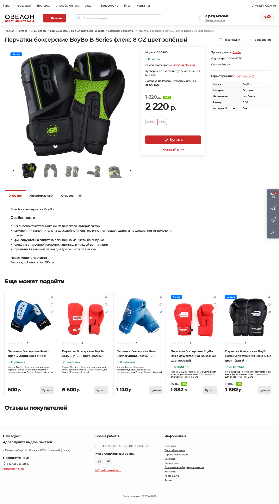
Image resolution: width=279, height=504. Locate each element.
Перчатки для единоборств (87, 30)
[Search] (79, 18)
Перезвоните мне (13, 468)
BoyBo (236, 52)
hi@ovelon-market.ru (108, 470)
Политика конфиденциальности (184, 467)
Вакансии (170, 458)
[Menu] (54, 18)
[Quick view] (52, 297)
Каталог (22, 30)
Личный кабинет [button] (264, 5)
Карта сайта (171, 475)
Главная (9, 30)
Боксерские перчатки (121, 30)
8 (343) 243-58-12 (216, 16)
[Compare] (52, 312)
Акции (90, 5)
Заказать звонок (215, 20)
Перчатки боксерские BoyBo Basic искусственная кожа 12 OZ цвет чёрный (248, 356)
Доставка (43, 5)
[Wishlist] (52, 304)
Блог (127, 5)
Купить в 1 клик (173, 149)
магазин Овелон (184, 65)
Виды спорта (38, 30)
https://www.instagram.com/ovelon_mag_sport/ (99, 461)
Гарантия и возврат (17, 5)
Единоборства (59, 30)
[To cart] (47, 390)
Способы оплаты (67, 5)
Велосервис (109, 5)
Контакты (143, 5)
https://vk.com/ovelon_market (108, 461)
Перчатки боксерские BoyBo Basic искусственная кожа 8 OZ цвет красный (193, 356)
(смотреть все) (245, 76)
